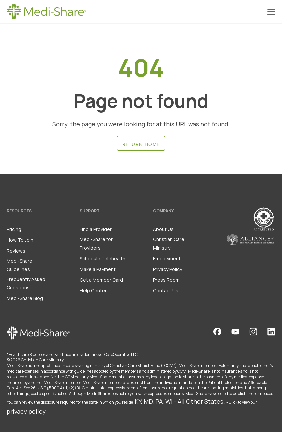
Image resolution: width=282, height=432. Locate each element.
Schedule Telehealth (102, 258)
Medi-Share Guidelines (19, 265)
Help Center (93, 290)
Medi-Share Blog (25, 298)
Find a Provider (96, 229)
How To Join (20, 240)
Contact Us (165, 290)
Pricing (14, 229)
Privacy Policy (167, 269)
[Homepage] (47, 11)
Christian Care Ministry (168, 243)
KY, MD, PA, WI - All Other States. (180, 401)
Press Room (166, 280)
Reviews (16, 251)
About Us (163, 229)
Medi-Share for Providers (96, 243)
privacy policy (26, 411)
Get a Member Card (101, 280)
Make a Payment (98, 269)
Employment (167, 258)
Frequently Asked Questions (26, 283)
